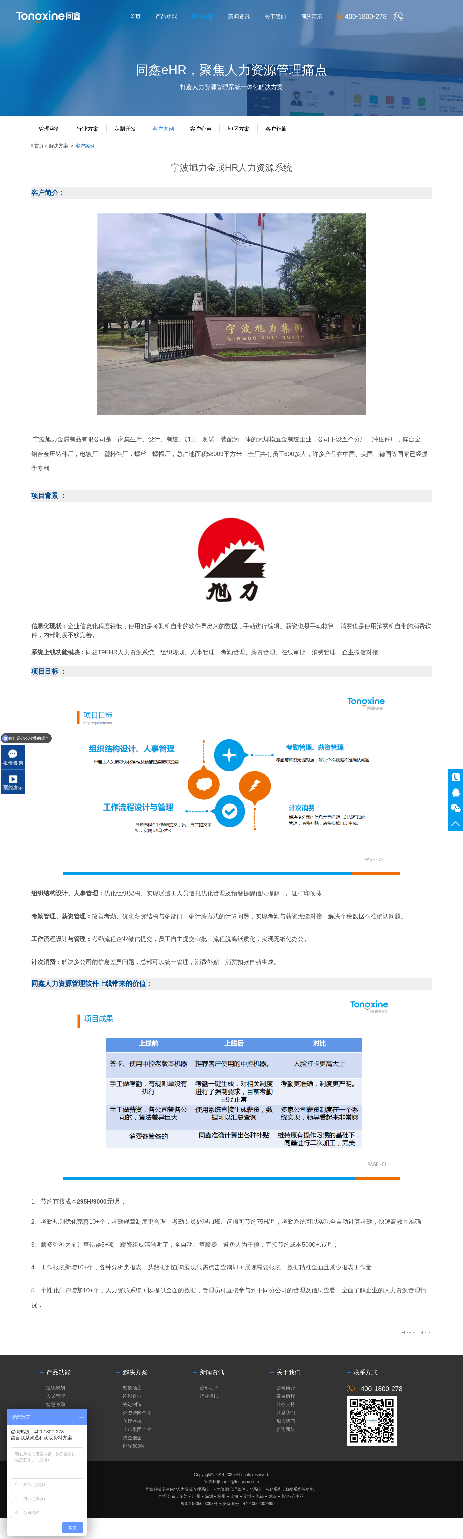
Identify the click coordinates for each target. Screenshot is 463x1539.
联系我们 (285, 1432)
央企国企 (132, 1458)
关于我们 (291, 17)
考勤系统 (297, 1226)
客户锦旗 (286, 134)
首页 (151, 17)
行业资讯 (209, 1415)
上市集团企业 (137, 1449)
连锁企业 (132, 1415)
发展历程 (285, 1415)
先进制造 (132, 1424)
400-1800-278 (455, 777)
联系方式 (365, 1392)
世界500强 (134, 1466)
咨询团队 (285, 1449)
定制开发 (131, 134)
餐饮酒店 (132, 1407)
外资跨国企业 (137, 1432)
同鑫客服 (455, 792)
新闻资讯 (254, 17)
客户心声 (208, 134)
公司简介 (285, 1407)
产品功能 (182, 17)
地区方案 (247, 134)
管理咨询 (54, 134)
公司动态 (209, 1407)
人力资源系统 (139, 657)
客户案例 (170, 134)
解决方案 (218, 17)
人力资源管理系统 (193, 1509)
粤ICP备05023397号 (199, 1524)
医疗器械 (132, 1441)
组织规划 (55, 1407)
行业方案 (92, 134)
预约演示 (327, 17)
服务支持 (285, 1424)
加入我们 (285, 1441)
